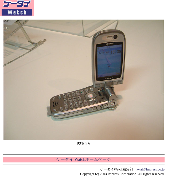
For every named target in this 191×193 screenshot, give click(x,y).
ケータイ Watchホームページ (83, 159)
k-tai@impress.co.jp (151, 169)
